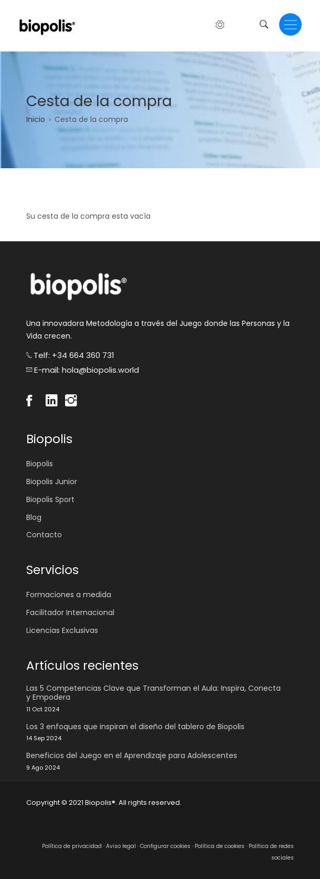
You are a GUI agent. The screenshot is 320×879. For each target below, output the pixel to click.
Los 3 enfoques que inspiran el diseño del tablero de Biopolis (135, 726)
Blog (33, 517)
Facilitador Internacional (70, 612)
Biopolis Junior (51, 481)
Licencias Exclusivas (62, 630)
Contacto (44, 534)
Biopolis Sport (50, 499)
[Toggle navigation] (290, 24)
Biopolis (39, 463)
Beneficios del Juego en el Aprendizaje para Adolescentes (131, 755)
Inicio (35, 119)
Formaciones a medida (68, 594)
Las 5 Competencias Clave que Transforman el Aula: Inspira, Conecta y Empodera (153, 693)
